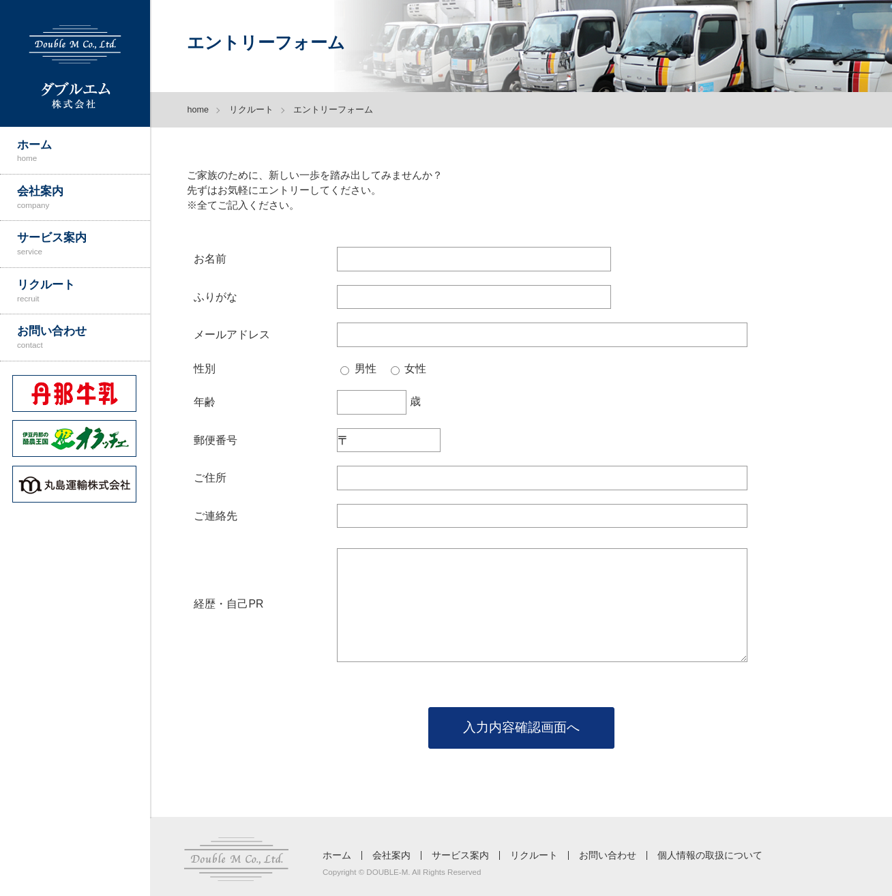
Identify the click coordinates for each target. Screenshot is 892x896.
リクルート (83, 290)
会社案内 (83, 197)
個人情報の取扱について (709, 855)
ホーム (83, 150)
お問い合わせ (83, 337)
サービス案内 (83, 243)
